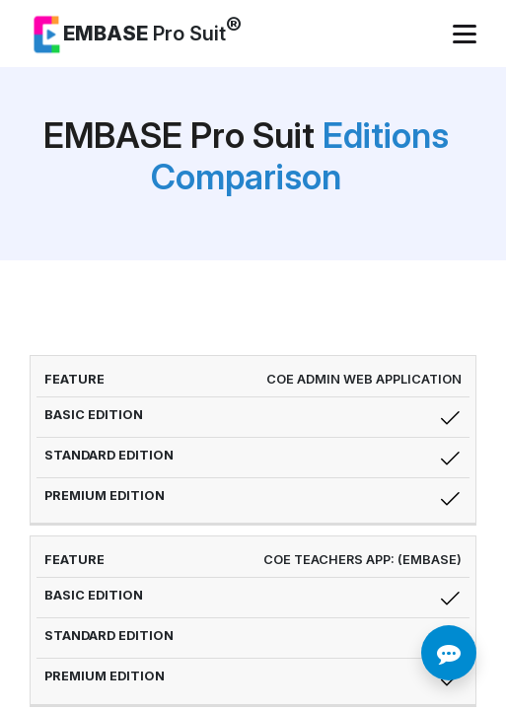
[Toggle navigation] (466, 34)
